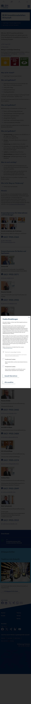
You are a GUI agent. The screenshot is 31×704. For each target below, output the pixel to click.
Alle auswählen (9, 382)
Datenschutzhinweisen (8, 348)
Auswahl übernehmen (11, 376)
